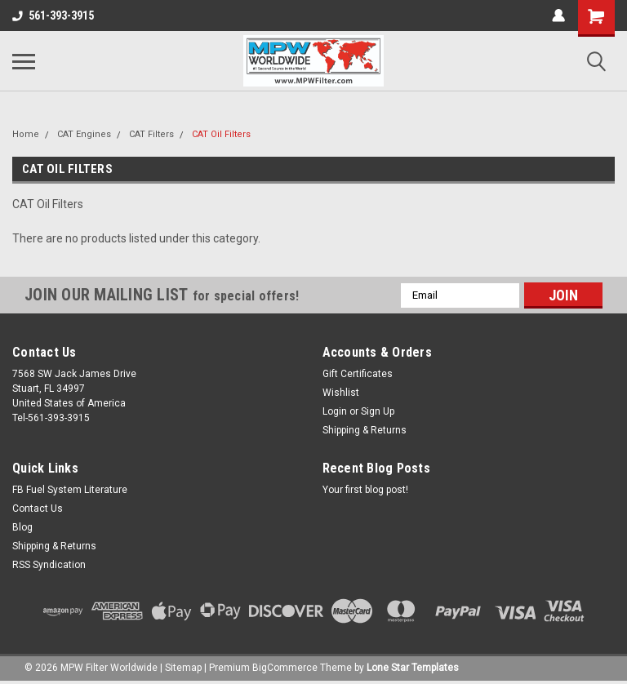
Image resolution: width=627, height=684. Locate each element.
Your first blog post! (365, 489)
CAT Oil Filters (221, 134)
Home (25, 134)
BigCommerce (285, 667)
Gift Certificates (357, 374)
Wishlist (340, 392)
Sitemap (183, 667)
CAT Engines (84, 134)
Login (334, 411)
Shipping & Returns (364, 430)
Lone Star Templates (413, 667)
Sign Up (377, 411)
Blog (22, 527)
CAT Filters (151, 134)
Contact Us (37, 508)
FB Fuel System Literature (69, 489)
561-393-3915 (53, 15)
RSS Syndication (49, 565)
